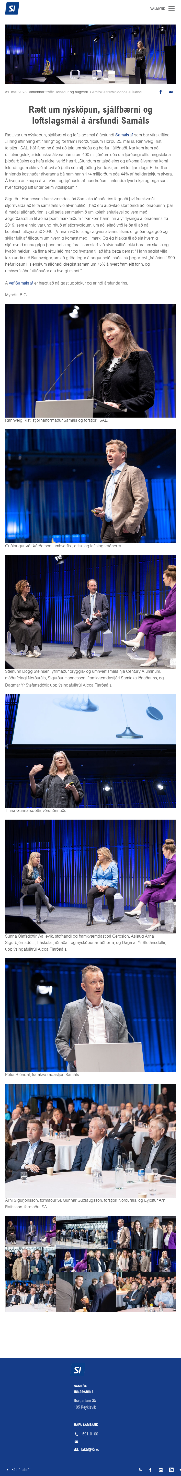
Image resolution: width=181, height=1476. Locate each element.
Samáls (122, 135)
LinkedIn (171, 1470)
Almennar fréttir (41, 92)
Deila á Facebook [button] (160, 92)
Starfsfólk (89, 1449)
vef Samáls (19, 283)
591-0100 (90, 1434)
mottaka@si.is (90, 1442)
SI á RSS (140, 1470)
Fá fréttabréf (21, 1469)
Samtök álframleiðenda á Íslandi (116, 92)
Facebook (150, 1470)
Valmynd (173, 9)
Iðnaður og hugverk (72, 92)
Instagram (160, 1470)
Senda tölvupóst (171, 92)
